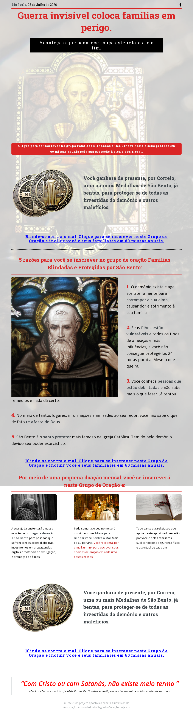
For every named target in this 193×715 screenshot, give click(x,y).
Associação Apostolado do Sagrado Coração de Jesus (96, 707)
